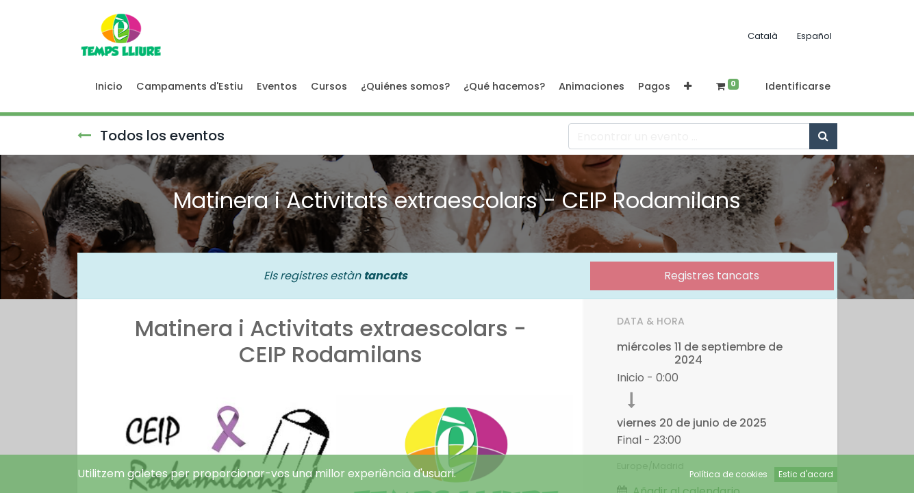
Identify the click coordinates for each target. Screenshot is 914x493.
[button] (687, 87)
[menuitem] (108, 87)
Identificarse (797, 86)
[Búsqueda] (823, 136)
